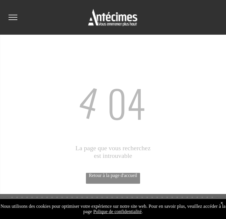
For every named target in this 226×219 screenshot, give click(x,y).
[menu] (13, 17)
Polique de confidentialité (117, 211)
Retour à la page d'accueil (113, 175)
